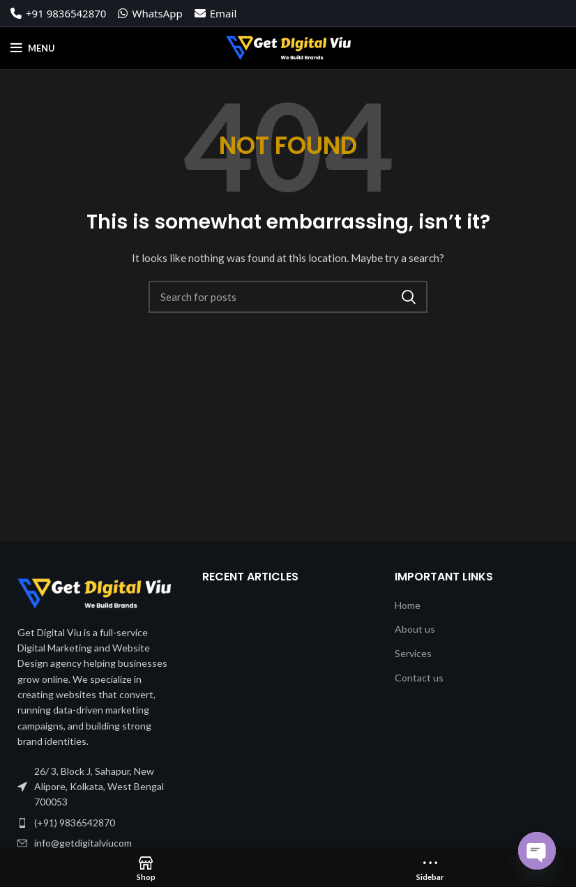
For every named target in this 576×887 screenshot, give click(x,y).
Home (407, 605)
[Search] (288, 297)
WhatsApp (150, 13)
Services (413, 653)
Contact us (419, 678)
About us (415, 629)
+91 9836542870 (58, 13)
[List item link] (95, 823)
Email (216, 13)
